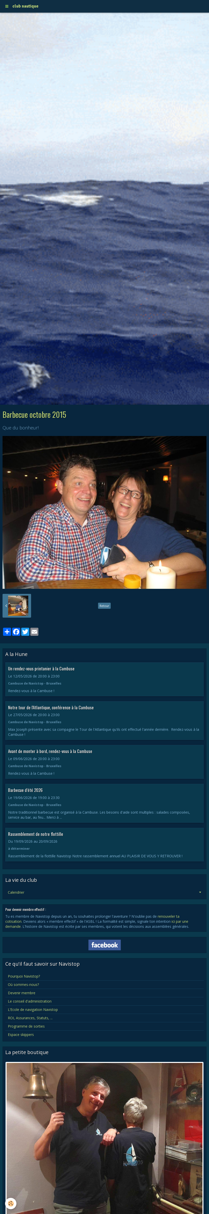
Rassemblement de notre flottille (35, 834)
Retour (104, 606)
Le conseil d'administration (30, 1001)
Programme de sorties (26, 1026)
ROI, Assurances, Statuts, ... (30, 1017)
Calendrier (16, 892)
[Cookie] (10, 1203)
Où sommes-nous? (23, 984)
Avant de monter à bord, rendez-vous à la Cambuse (50, 751)
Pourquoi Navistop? (24, 976)
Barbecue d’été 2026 (25, 790)
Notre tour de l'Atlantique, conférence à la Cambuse (51, 707)
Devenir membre (21, 992)
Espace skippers (21, 1034)
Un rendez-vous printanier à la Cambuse (41, 668)
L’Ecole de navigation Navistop (33, 1009)
